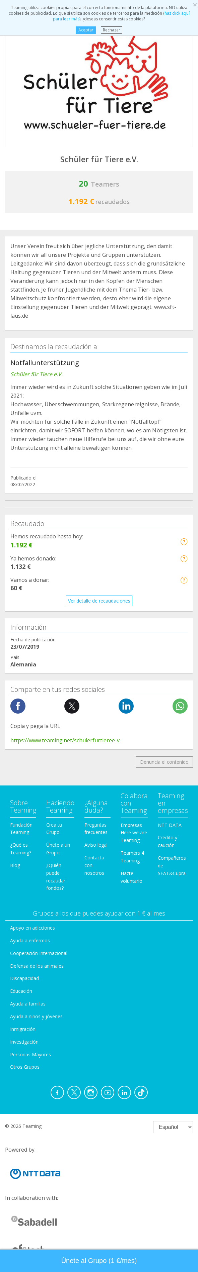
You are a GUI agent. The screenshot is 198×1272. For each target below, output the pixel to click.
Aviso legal (96, 845)
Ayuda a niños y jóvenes (36, 1016)
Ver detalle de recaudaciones (99, 601)
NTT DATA (170, 825)
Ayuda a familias (28, 1003)
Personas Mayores (30, 1054)
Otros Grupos (25, 1067)
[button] (184, 541)
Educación (21, 991)
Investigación (24, 1042)
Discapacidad (24, 978)
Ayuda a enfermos (30, 940)
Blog (15, 865)
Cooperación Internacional (38, 953)
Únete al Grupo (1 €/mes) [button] (99, 1260)
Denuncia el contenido (164, 762)
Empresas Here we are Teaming (134, 833)
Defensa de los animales (37, 966)
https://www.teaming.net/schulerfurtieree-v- (66, 740)
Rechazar (111, 30)
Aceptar (85, 30)
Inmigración (23, 1029)
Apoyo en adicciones (32, 928)
